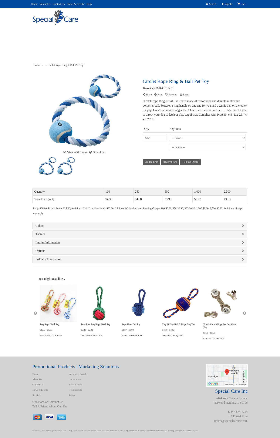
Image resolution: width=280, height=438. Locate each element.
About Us (45, 4)
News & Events (75, 4)
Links (72, 395)
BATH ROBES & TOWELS (230, 15)
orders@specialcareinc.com (231, 420)
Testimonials (75, 389)
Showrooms (75, 379)
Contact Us (59, 4)
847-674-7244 (239, 411)
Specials (36, 395)
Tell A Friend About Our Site (49, 406)
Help (89, 4)
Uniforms (175, 15)
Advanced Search (117, 15)
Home (34, 4)
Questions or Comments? (47, 401)
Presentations (150, 15)
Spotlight (198, 15)
